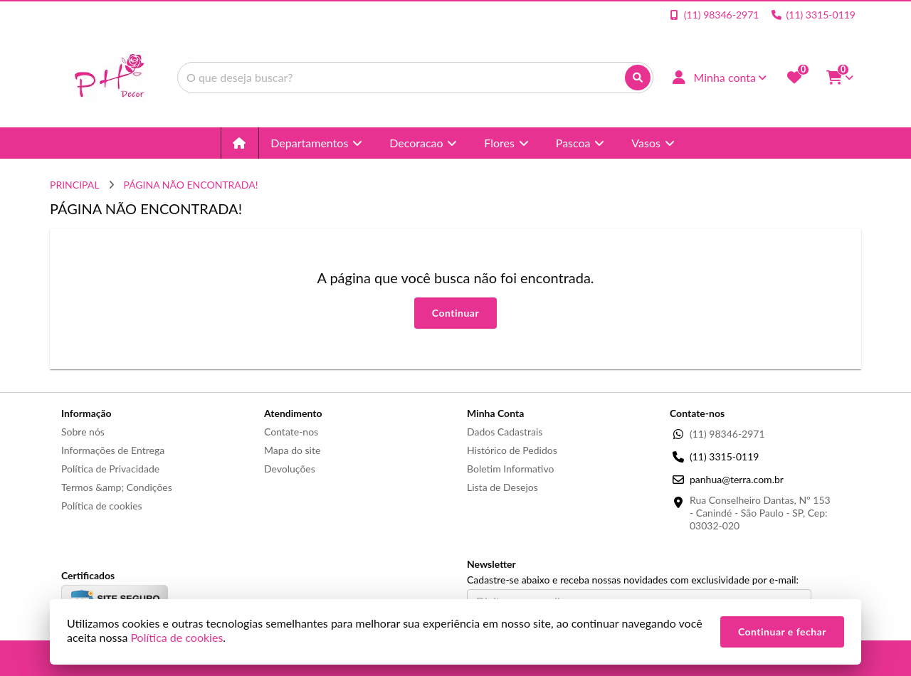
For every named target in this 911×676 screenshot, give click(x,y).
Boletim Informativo (510, 469)
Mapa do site (292, 450)
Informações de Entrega (112, 450)
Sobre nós (83, 432)
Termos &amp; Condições (116, 487)
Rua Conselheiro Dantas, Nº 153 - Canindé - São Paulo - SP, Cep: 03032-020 (760, 513)
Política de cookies (101, 506)
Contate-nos (291, 432)
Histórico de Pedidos (512, 450)
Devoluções (289, 469)
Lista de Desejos (502, 487)
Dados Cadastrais (504, 432)
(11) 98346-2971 (727, 434)
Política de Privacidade (110, 469)
